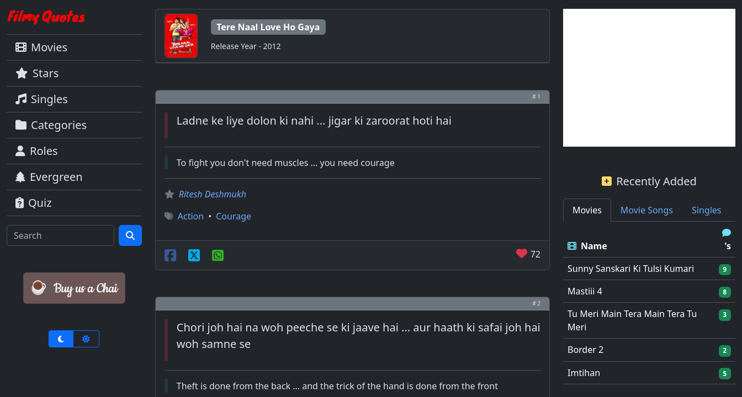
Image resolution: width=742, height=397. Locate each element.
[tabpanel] (649, 303)
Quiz (33, 202)
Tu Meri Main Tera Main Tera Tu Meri (632, 320)
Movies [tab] (587, 210)
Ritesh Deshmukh (212, 194)
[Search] (60, 235)
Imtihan (584, 373)
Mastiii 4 (585, 291)
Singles (41, 99)
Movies (41, 47)
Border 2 (585, 350)
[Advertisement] (649, 78)
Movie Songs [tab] (647, 210)
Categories (51, 124)
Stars (37, 73)
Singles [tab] (706, 210)
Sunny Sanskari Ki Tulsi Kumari (631, 268)
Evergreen (49, 176)
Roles (36, 150)
